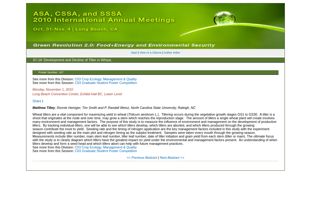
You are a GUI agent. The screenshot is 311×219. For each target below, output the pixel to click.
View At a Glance (150, 52)
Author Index (172, 52)
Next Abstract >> (172, 157)
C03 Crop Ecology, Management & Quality (106, 79)
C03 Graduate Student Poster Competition (106, 83)
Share (36, 101)
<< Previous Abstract (142, 157)
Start (134, 52)
